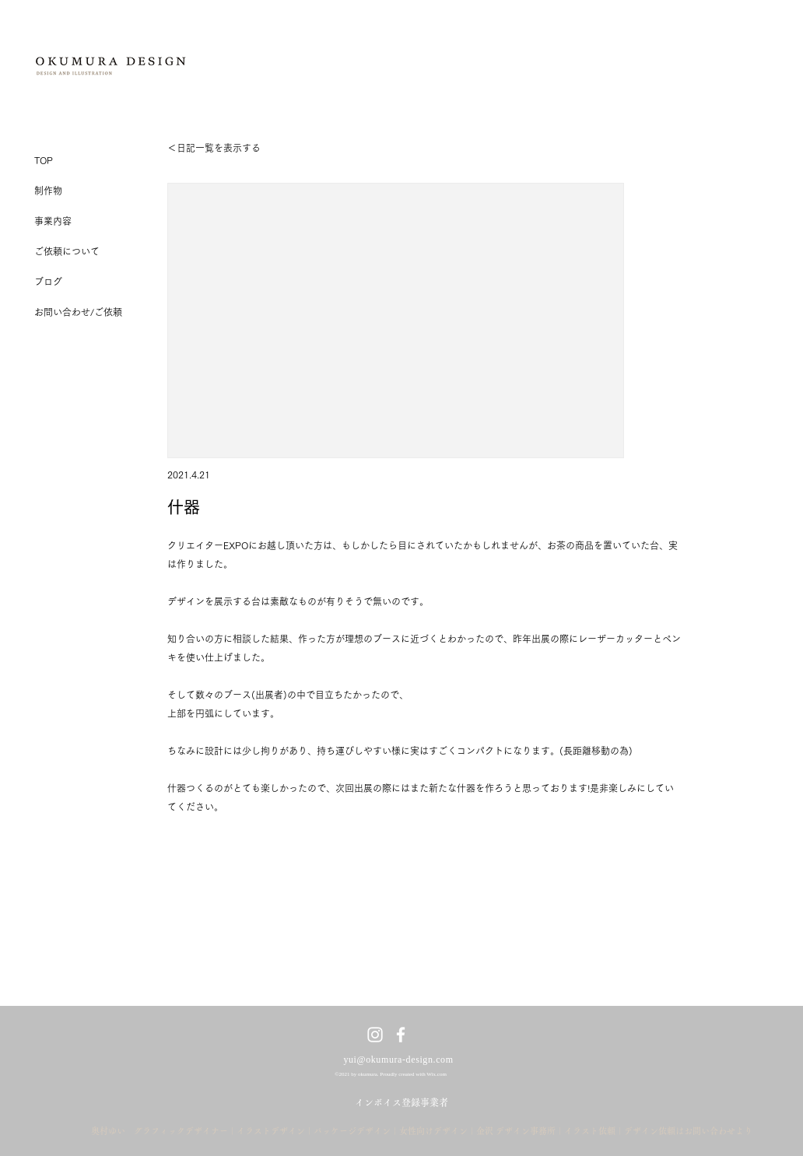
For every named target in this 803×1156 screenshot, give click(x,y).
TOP (43, 160)
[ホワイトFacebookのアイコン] (401, 1035)
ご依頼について (67, 251)
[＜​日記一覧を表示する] (216, 147)
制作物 (48, 190)
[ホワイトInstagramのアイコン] (375, 1035)
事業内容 (53, 221)
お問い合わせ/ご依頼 (78, 312)
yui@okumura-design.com (398, 1059)
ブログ (48, 281)
